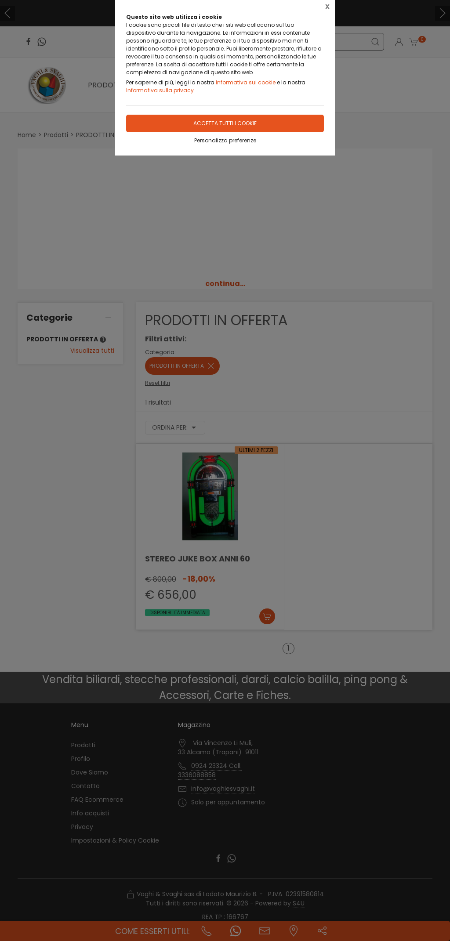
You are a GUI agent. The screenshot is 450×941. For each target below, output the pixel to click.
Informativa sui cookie (246, 82)
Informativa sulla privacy (160, 90)
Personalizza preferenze (225, 140)
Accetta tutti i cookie (225, 123)
